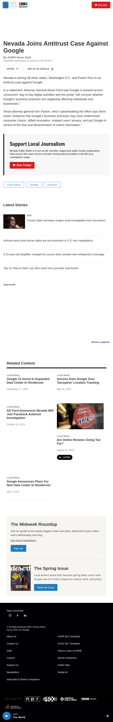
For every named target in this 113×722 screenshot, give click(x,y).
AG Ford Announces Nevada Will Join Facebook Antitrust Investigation (30, 414)
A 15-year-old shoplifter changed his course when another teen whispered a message (53, 254)
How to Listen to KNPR (70, 651)
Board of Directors (67, 658)
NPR (29, 215)
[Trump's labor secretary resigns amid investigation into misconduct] (14, 221)
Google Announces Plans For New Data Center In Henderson (29, 483)
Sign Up (18, 548)
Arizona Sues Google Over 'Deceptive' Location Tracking (78, 380)
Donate (102, 4)
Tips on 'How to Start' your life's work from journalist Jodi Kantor (41, 268)
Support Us (12, 665)
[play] (6, 716)
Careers (11, 658)
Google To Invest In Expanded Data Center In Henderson (28, 380)
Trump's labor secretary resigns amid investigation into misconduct (66, 220)
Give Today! (22, 165)
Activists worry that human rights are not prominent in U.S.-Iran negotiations (48, 240)
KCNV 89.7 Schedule (69, 643)
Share (12, 69)
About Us (11, 636)
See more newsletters (23, 540)
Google (34, 184)
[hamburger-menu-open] (6, 5)
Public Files (64, 665)
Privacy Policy (39, 627)
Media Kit (63, 672)
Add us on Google (40, 69)
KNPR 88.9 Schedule (69, 636)
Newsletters (13, 672)
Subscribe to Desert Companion (23, 679)
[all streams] (108, 716)
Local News (14, 184)
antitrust (52, 184)
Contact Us (12, 643)
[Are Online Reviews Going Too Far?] (80, 416)
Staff (9, 651)
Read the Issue (45, 587)
